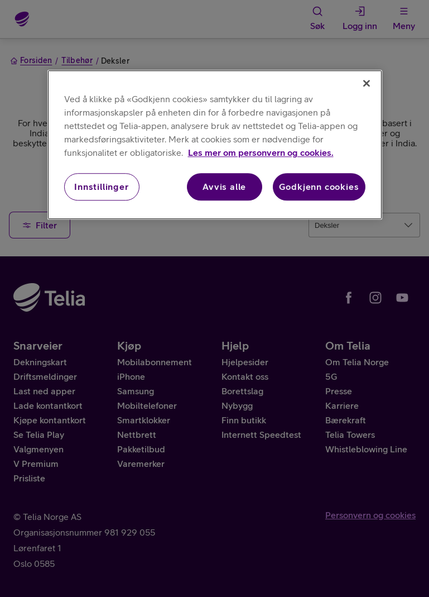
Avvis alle (224, 187)
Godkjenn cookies (319, 187)
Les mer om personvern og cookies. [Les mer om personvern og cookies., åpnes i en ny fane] (261, 153)
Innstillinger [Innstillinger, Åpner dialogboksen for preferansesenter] (101, 187)
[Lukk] (366, 83)
